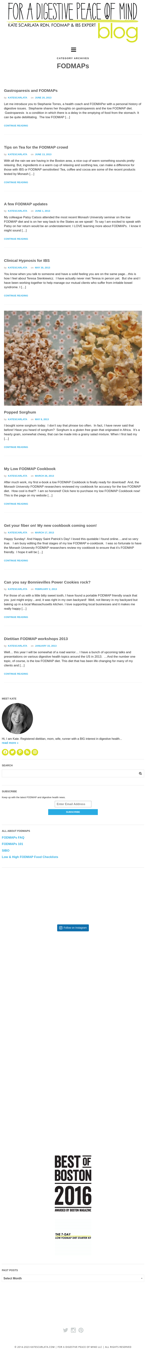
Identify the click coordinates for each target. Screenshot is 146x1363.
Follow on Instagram (75, 927)
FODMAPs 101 (12, 844)
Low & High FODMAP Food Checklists (30, 857)
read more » (10, 742)
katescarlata (17, 97)
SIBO (6, 850)
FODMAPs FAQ (13, 837)
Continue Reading (16, 125)
